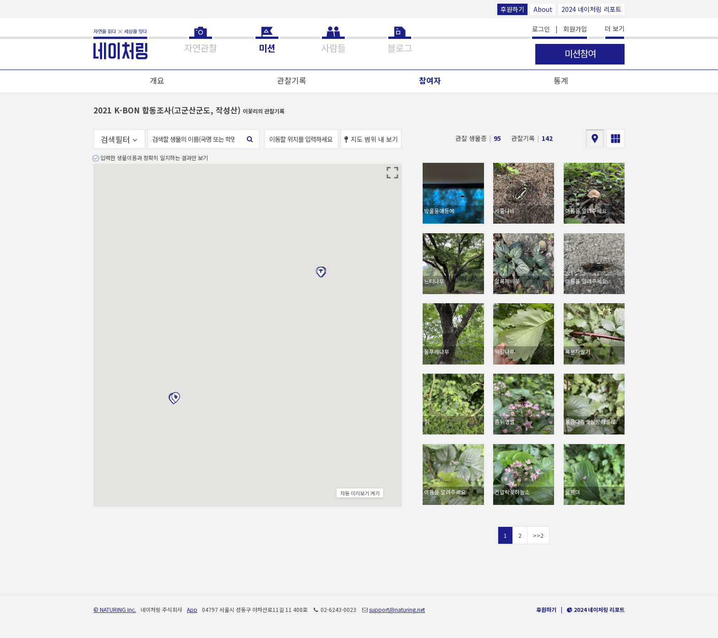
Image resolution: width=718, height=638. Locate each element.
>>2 (538, 535)
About (542, 9)
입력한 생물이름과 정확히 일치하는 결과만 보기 (154, 157)
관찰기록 (291, 80)
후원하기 (512, 9)
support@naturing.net (397, 609)
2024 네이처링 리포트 (591, 9)
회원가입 (575, 28)
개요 (157, 80)
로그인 (541, 28)
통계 (561, 80)
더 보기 (615, 28)
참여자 (430, 80)
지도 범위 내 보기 (371, 139)
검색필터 (119, 139)
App (192, 609)
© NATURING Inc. (114, 609)
